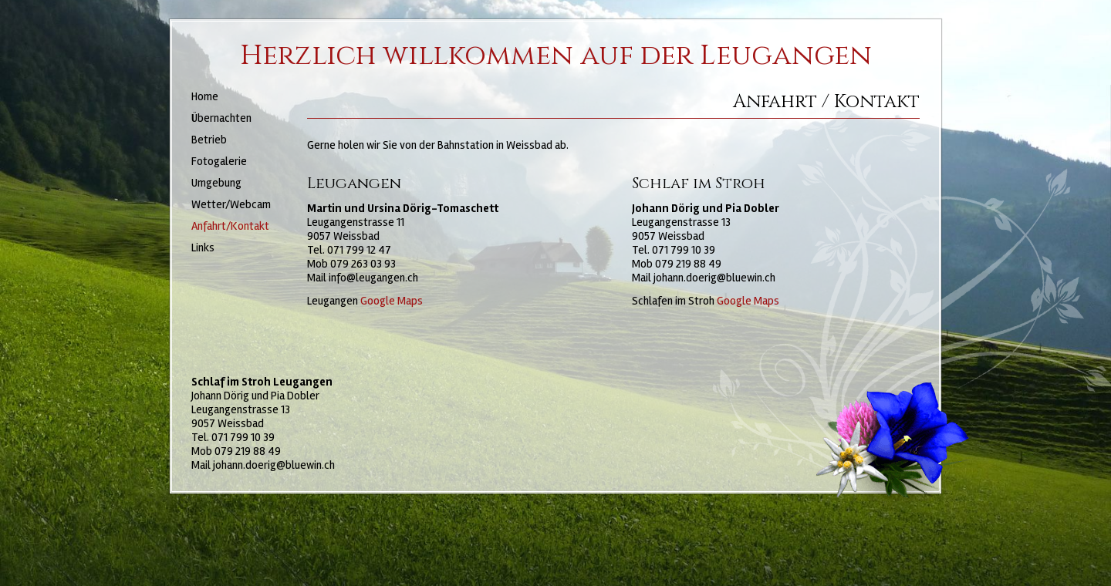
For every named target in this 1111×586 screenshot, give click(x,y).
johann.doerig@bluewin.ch (714, 278)
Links (202, 247)
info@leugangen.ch (373, 278)
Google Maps (391, 301)
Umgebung (216, 183)
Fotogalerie (219, 161)
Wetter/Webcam (231, 204)
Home (204, 96)
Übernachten (221, 118)
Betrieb (209, 139)
